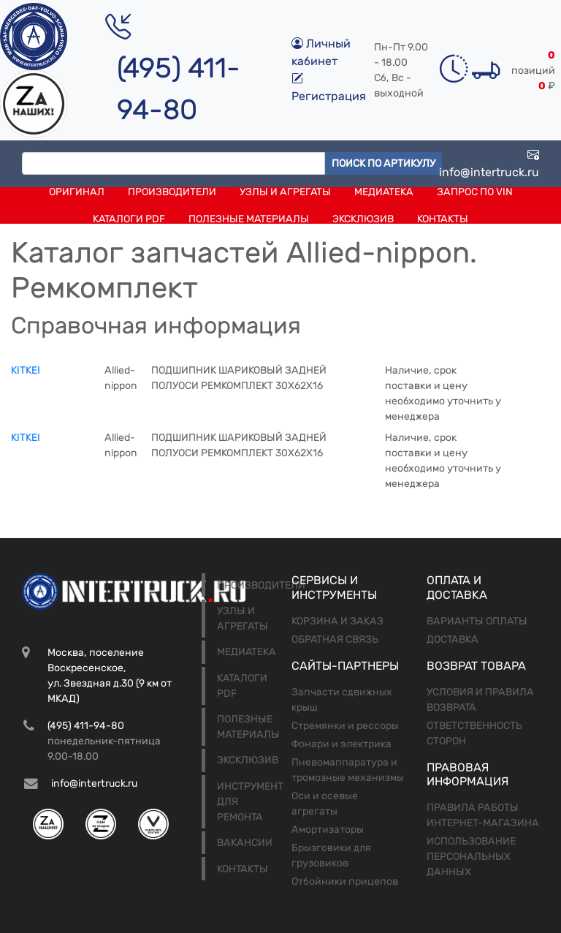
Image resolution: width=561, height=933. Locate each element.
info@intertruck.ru (489, 163)
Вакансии (244, 842)
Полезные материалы (248, 219)
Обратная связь (334, 639)
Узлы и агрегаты (285, 192)
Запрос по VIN (475, 192)
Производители (172, 192)
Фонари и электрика (341, 744)
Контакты (442, 219)
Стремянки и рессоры (345, 725)
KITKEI (25, 370)
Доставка (452, 639)
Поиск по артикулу (383, 163)
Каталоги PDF (129, 219)
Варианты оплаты (477, 621)
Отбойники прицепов (344, 881)
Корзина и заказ (337, 621)
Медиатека (383, 192)
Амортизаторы (327, 829)
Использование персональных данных (471, 856)
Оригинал (76, 192)
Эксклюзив (363, 219)
